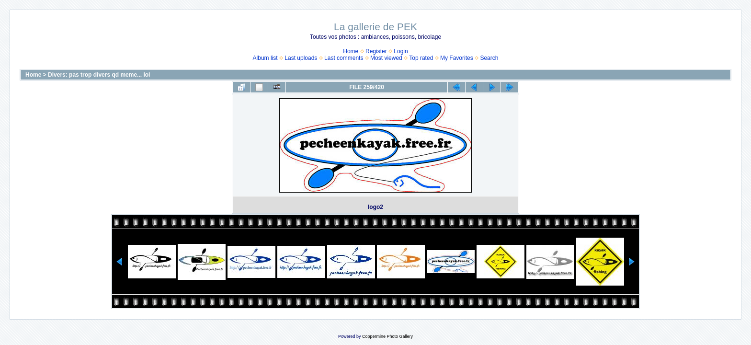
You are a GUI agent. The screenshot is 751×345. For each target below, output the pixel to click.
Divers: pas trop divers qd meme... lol (99, 74)
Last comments (343, 58)
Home (350, 51)
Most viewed (386, 58)
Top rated (421, 58)
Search (489, 58)
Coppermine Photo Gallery (387, 336)
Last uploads (300, 58)
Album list (265, 58)
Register (376, 51)
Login (401, 51)
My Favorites (456, 58)
